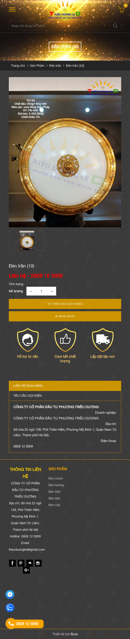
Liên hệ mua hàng (28, 385)
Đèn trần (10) (75, 65)
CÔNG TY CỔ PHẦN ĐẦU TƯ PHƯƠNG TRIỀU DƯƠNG (55, 407)
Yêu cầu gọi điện (27, 395)
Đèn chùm (55, 478)
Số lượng (16, 291)
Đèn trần (55, 65)
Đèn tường (56, 485)
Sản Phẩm (37, 65)
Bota (74, 634)
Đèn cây (54, 505)
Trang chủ (18, 65)
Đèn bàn (54, 498)
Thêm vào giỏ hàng (65, 303)
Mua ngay (65, 316)
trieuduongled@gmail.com (27, 549)
